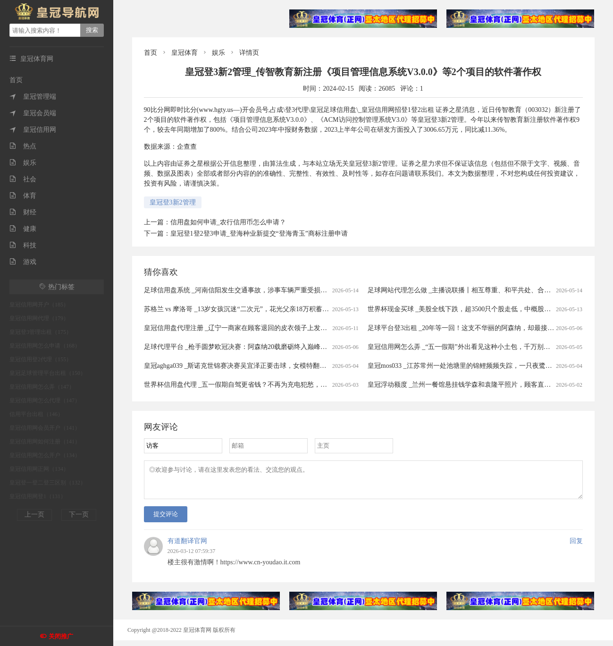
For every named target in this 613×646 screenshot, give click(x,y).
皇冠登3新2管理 (173, 202)
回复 (576, 546)
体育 (22, 195)
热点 (22, 146)
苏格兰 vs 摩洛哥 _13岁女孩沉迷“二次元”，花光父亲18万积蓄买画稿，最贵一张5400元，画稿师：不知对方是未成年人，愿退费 (329, 309)
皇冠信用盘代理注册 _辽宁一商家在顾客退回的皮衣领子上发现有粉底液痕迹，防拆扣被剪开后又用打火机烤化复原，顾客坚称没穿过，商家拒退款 (358, 328)
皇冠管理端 (32, 96)
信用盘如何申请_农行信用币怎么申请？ (228, 222)
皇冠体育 (184, 52)
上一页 (34, 514)
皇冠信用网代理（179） (39, 318)
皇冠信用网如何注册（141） (44, 441)
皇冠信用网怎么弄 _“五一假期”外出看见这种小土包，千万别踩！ (462, 346)
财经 (22, 212)
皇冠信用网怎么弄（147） (42, 386)
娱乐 (22, 162)
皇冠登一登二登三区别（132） (47, 482)
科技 (22, 245)
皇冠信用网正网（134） (39, 469)
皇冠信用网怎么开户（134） (44, 455)
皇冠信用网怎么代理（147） (44, 400)
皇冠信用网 (32, 129)
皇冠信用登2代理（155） (40, 359)
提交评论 (165, 519)
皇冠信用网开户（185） (39, 304)
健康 (22, 228)
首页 (16, 80)
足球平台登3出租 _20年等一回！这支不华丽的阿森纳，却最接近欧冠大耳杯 (478, 328)
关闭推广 (61, 636)
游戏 (22, 261)
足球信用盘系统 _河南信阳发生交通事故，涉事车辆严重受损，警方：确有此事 (259, 290)
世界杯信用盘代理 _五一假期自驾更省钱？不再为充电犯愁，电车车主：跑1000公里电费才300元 (283, 384)
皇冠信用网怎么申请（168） (44, 345)
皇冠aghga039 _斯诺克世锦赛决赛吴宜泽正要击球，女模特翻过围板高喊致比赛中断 (265, 365)
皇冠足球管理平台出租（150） (47, 373)
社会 (22, 179)
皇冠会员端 (32, 113)
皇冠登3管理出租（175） (40, 332)
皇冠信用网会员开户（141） (44, 428)
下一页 (79, 514)
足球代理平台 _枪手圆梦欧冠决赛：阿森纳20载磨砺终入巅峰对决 (239, 346)
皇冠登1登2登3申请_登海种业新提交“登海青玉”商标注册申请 (259, 233)
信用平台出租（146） (36, 414)
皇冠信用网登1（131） (37, 496)
